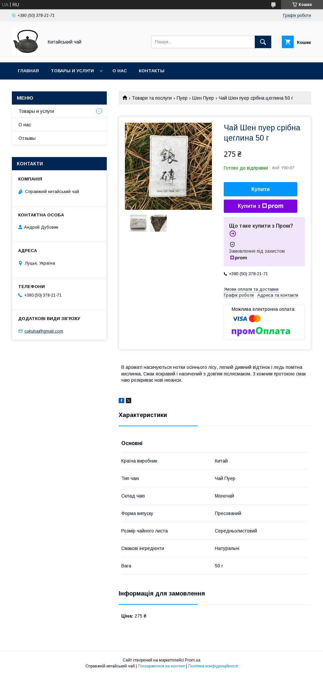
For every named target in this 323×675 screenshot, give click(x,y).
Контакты (151, 70)
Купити (260, 189)
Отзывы (27, 138)
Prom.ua (192, 660)
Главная (28, 70)
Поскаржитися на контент (161, 666)
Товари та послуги (152, 98)
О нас (119, 70)
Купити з (260, 206)
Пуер (182, 98)
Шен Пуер (203, 98)
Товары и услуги (72, 70)
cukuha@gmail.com (43, 331)
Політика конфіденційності (213, 666)
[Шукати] (263, 42)
